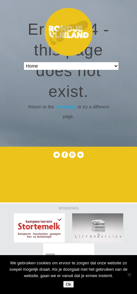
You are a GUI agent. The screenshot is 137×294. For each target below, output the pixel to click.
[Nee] (129, 274)
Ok (68, 284)
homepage (65, 106)
